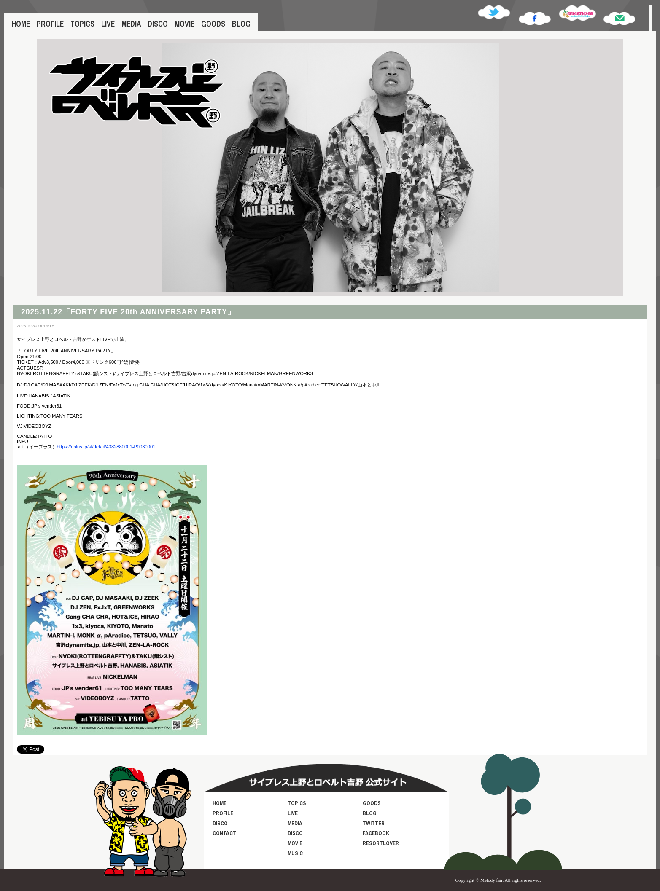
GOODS (213, 24)
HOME (21, 24)
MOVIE (184, 24)
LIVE (108, 24)
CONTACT (224, 833)
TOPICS (82, 24)
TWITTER (374, 823)
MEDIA (131, 24)
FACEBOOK (376, 833)
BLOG (241, 24)
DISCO (158, 24)
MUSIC (295, 853)
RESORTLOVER (381, 843)
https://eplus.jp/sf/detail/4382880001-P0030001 (106, 446)
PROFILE (50, 24)
